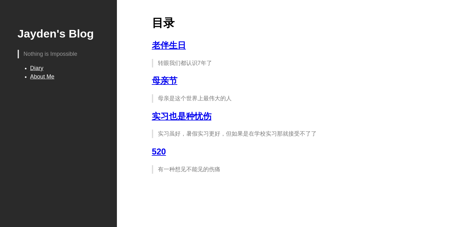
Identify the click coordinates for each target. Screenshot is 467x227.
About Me (42, 76)
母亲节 (164, 80)
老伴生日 (169, 45)
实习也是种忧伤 (181, 116)
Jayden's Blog (56, 33)
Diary (36, 68)
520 (159, 151)
